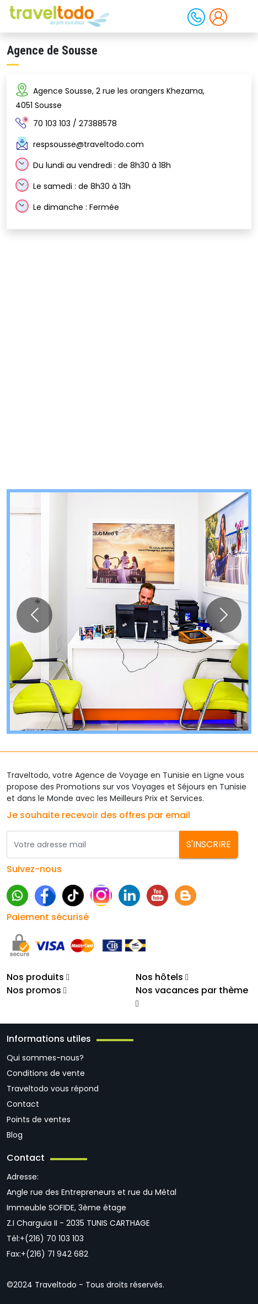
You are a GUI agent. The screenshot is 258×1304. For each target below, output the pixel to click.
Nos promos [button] (37, 990)
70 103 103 (52, 123)
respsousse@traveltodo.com (88, 144)
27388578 (98, 123)
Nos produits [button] (38, 977)
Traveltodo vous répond (53, 1088)
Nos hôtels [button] (162, 977)
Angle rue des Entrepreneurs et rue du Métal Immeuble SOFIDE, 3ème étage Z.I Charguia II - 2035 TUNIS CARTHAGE (91, 1208)
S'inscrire (208, 844)
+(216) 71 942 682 (54, 1253)
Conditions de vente (46, 1073)
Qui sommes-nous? (45, 1057)
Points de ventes (39, 1119)
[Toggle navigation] (240, 15)
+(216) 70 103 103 (52, 1238)
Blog (15, 1134)
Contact (23, 1104)
